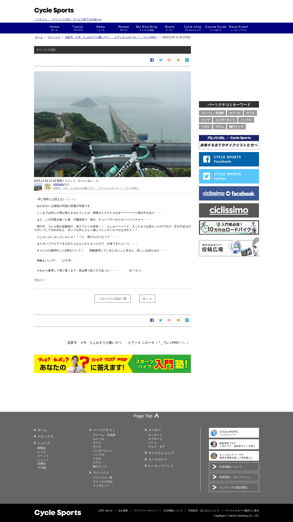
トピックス (77, 28)
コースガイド (215, 28)
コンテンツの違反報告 (233, 487)
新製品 (41, 447)
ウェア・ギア (156, 446)
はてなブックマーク (187, 323)
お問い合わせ (105, 510)
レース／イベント (161, 466)
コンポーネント (225, 119)
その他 (41, 467)
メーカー (169, 28)
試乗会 (41, 463)
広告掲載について (230, 466)
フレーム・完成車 (212, 113)
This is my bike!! (146, 28)
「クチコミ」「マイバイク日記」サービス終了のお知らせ (68, 19)
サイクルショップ (161, 453)
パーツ (152, 442)
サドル (250, 113)
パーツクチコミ (104, 430)
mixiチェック (178, 323)
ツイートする (161, 323)
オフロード (155, 438)
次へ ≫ (147, 298)
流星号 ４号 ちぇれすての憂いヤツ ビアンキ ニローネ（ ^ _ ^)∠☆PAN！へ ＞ (128, 342)
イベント (43, 455)
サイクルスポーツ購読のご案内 (242, 510)
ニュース (100, 28)
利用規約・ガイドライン (234, 477)
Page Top (142, 415)
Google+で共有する (169, 323)
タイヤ (205, 119)
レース (41, 451)
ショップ (192, 28)
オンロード (155, 434)
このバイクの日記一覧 (112, 298)
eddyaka (58, 184)
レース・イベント (238, 28)
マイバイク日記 (102, 481)
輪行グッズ (236, 126)
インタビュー (101, 485)
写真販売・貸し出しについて (204, 510)
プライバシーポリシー (146, 510)
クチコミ (123, 28)
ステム (219, 126)
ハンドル (246, 119)
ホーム (54, 28)
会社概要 (123, 510)
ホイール (235, 113)
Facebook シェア (152, 323)
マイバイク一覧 (102, 477)
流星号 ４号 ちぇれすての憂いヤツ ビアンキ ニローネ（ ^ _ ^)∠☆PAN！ (111, 37)
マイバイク (53, 37)
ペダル (205, 126)
